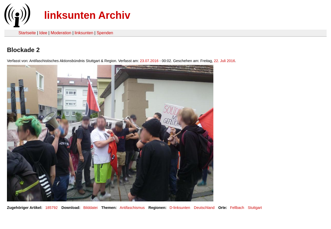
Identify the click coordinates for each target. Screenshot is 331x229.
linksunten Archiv (87, 15)
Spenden (104, 33)
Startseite (27, 33)
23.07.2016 (149, 61)
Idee (43, 33)
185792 (51, 208)
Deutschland (204, 208)
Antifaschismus (132, 208)
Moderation (61, 33)
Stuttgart (255, 208)
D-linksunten (179, 208)
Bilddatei (90, 208)
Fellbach (237, 208)
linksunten (84, 33)
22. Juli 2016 (224, 61)
